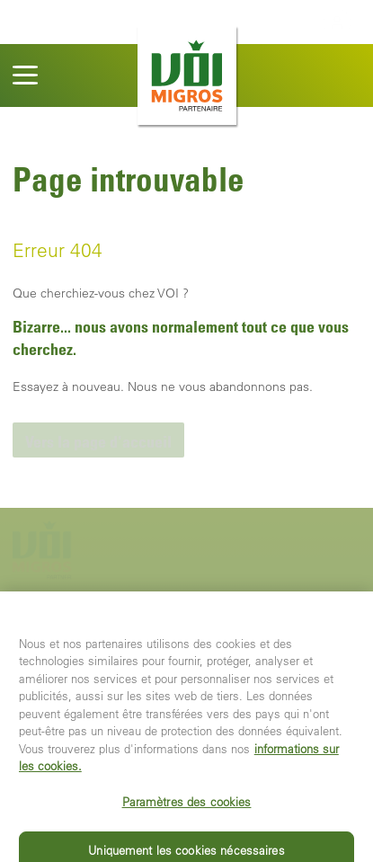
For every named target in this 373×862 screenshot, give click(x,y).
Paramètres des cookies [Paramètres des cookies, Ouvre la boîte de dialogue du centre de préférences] (187, 808)
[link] (98, 440)
